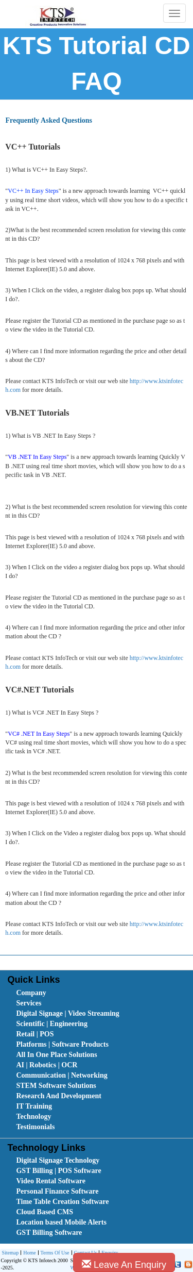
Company (31, 993)
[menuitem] (74, 993)
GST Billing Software (49, 1232)
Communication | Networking (61, 1075)
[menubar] (98, 1060)
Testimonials (35, 1127)
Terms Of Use (53, 1253)
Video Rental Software (50, 1181)
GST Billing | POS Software (58, 1171)
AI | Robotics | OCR (46, 1065)
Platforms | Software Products (62, 1044)
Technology (33, 1116)
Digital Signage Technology (57, 1160)
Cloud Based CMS (44, 1212)
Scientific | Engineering (51, 1024)
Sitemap (10, 1253)
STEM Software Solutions (56, 1085)
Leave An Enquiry (124, 1264)
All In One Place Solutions (56, 1055)
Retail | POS (35, 1034)
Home (28, 1253)
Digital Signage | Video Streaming (67, 1013)
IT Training (34, 1106)
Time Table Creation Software (62, 1201)
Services (28, 1003)
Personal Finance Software (57, 1191)
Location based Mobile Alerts (61, 1222)
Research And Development (58, 1096)
